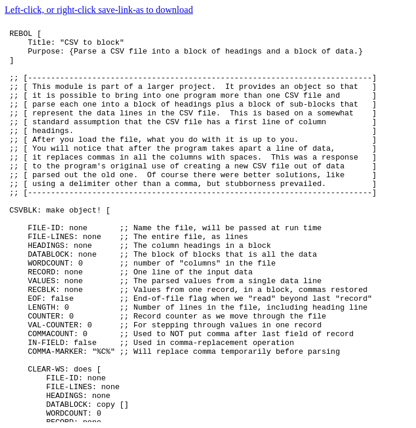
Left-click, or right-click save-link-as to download (99, 10)
